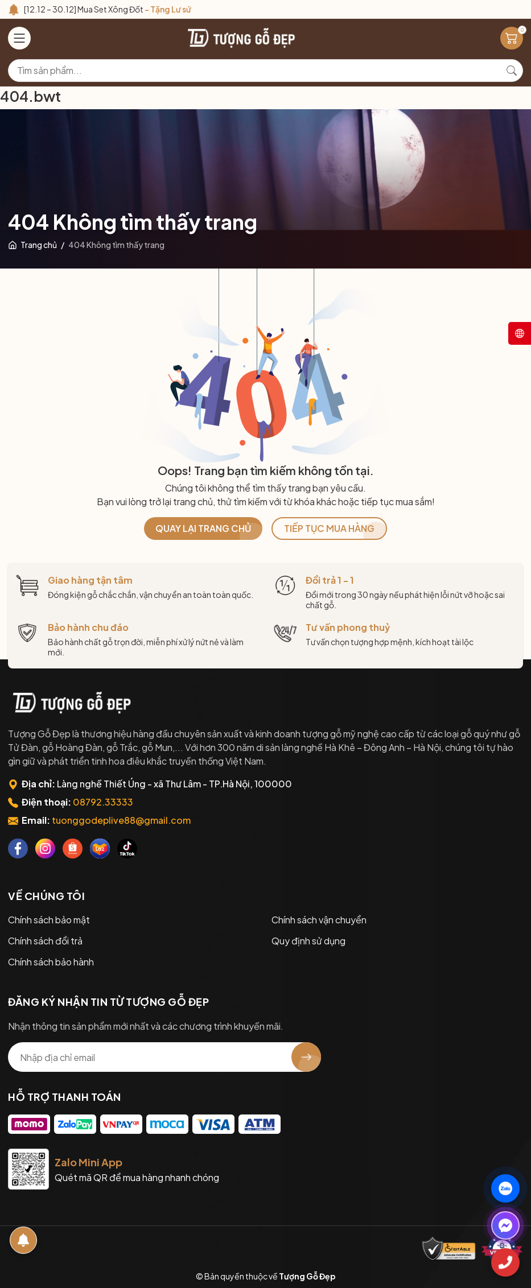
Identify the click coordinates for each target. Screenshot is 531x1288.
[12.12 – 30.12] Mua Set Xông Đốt (107, 9)
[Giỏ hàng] (511, 38)
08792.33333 (103, 802)
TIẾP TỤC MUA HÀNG (329, 528)
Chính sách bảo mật (49, 920)
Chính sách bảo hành (51, 962)
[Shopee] (73, 848)
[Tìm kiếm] (511, 70)
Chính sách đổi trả (45, 941)
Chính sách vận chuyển (319, 920)
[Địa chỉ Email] (164, 1057)
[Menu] (19, 38)
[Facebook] (18, 848)
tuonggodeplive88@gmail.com (121, 820)
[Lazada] (100, 848)
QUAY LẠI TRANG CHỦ (203, 528)
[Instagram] (45, 848)
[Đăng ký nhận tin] (306, 1057)
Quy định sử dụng (308, 941)
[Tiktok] (127, 848)
